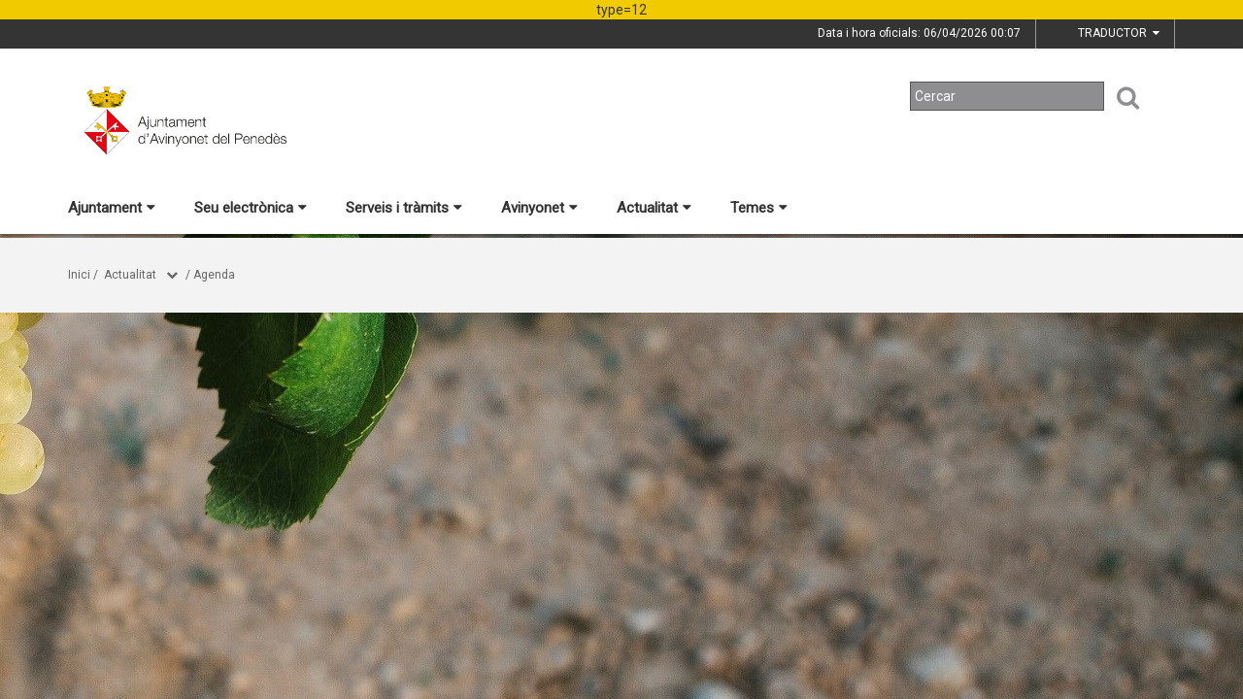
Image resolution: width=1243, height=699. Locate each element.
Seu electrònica (250, 207)
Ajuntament (111, 207)
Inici (79, 275)
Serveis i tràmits (404, 207)
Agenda (214, 275)
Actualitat (654, 207)
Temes (759, 207)
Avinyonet (539, 207)
